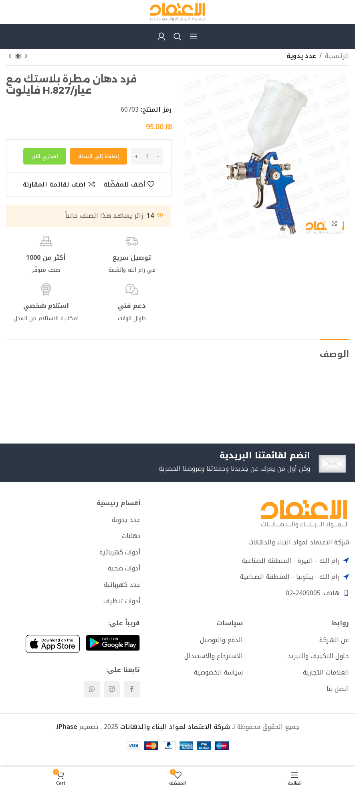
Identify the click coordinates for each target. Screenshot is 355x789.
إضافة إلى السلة (98, 156)
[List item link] (73, 521)
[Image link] (304, 514)
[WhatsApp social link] (92, 691)
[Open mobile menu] (194, 36)
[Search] (177, 36)
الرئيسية (337, 56)
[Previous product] (26, 56)
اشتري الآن (44, 156)
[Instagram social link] (112, 691)
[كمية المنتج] (147, 156)
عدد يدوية (301, 56)
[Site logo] (177, 11)
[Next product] (10, 56)
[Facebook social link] (132, 691)
